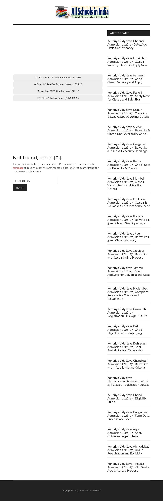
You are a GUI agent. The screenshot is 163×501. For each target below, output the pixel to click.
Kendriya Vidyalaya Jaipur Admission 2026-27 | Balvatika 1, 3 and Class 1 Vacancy (128, 237)
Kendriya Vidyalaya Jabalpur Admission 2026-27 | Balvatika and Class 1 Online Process (127, 254)
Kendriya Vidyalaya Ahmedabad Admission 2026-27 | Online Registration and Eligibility (128, 450)
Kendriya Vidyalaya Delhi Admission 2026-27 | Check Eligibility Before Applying (125, 330)
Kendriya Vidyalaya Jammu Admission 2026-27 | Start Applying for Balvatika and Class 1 (128, 273)
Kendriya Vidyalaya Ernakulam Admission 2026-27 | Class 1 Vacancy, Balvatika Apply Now (127, 62)
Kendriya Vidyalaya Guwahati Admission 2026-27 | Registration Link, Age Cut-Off (127, 312)
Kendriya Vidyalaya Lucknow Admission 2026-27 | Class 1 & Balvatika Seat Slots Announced (128, 202)
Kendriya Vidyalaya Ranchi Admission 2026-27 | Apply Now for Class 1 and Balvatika (128, 96)
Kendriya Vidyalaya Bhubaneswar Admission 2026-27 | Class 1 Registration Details (128, 381)
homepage (18, 168)
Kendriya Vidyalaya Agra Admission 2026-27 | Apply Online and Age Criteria (124, 433)
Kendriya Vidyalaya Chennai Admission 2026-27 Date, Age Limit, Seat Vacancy (127, 44)
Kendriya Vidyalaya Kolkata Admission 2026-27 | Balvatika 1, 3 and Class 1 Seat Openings (128, 220)
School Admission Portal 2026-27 (81, 12)
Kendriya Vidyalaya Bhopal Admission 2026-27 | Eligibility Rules (127, 398)
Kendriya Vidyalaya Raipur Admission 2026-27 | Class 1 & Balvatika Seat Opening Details (128, 113)
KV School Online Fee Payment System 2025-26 (58, 84)
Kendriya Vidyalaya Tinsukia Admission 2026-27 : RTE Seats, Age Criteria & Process (128, 467)
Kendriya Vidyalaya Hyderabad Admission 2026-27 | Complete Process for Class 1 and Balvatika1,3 (128, 294)
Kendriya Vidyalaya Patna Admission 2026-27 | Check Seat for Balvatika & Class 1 (128, 165)
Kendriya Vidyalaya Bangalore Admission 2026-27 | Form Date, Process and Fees (128, 416)
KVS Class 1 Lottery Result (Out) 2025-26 (58, 98)
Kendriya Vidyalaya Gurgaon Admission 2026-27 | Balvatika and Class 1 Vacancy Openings (127, 147)
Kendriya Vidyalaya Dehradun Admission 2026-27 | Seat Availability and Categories (126, 347)
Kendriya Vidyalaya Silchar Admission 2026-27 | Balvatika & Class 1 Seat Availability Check (128, 130)
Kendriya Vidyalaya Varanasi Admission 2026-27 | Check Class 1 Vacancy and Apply (125, 79)
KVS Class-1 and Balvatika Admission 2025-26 (57, 77)
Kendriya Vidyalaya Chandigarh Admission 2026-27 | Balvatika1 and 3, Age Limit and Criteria (127, 364)
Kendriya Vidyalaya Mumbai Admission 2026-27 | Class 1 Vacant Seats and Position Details (125, 184)
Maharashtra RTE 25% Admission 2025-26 (58, 91)
